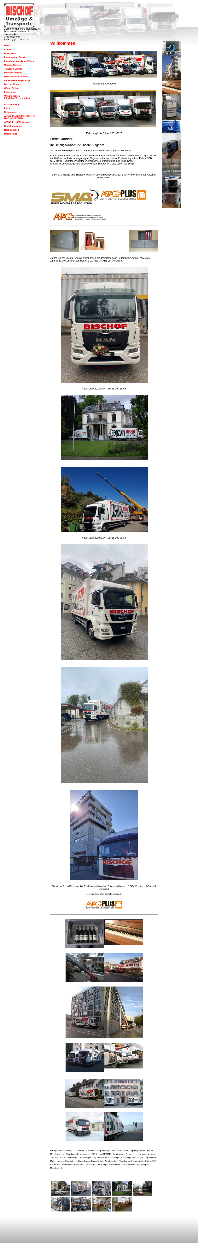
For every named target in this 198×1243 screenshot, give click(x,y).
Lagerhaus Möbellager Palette (19, 61)
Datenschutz (10, 134)
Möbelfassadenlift (13, 73)
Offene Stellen (11, 88)
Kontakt (8, 49)
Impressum (10, 92)
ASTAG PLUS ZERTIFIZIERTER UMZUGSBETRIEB (20, 117)
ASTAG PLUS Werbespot (16, 122)
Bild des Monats (12, 84)
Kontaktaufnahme (13, 126)
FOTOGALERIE (12, 104)
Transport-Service (13, 69)
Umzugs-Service (12, 65)
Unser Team (10, 53)
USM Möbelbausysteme (16, 76)
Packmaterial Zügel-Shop (17, 80)
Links (7, 108)
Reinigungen (10, 112)
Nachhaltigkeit (11, 130)
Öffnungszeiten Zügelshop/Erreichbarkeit (17, 97)
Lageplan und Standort (15, 57)
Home (7, 45)
